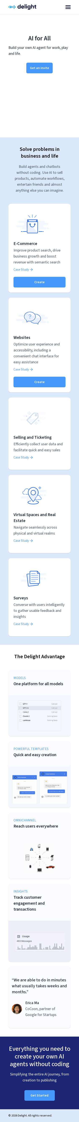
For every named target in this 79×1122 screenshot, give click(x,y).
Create (39, 282)
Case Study (23, 269)
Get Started (39, 1095)
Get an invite (39, 68)
